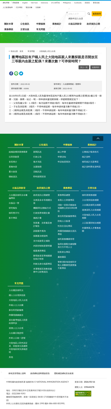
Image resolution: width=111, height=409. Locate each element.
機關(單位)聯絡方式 (42, 208)
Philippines (67, 3)
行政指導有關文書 (41, 213)
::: (1, 2)
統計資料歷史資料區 (91, 166)
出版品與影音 (75, 23)
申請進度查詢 (64, 161)
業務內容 (13, 166)
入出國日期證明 (16, 333)
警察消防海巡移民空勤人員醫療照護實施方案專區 (67, 265)
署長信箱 (96, 3)
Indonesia (44, 3)
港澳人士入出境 (16, 328)
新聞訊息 (37, 152)
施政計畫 (37, 218)
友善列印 (95, 67)
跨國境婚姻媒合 (16, 315)
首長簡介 (13, 161)
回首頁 (87, 3)
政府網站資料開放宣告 (40, 373)
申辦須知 (62, 156)
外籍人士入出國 (16, 305)
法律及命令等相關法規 (42, 201)
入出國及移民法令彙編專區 (18, 196)
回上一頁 (84, 67)
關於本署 (8, 23)
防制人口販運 (64, 221)
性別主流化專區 (65, 226)
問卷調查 (16, 3)
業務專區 (8, 29)
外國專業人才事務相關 (91, 229)
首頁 (21, 51)
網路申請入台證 (75, 18)
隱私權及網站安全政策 (64, 373)
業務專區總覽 (64, 195)
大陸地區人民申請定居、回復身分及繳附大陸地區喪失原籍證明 (18, 347)
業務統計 (56, 23)
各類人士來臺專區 (66, 200)
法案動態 (37, 166)
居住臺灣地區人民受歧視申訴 (18, 321)
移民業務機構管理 (66, 239)
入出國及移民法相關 (91, 205)
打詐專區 (19, 7)
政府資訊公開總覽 (41, 195)
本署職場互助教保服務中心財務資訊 (42, 270)
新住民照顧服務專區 (67, 216)
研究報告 (13, 208)
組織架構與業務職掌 (18, 152)
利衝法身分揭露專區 (42, 263)
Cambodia (78, 3)
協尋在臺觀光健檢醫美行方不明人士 (67, 245)
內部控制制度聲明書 (42, 245)
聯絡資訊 (13, 176)
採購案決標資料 (40, 236)
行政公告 (37, 156)
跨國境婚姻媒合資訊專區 (67, 232)
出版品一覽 (14, 203)
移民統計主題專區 (90, 161)
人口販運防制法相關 (91, 222)
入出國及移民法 (16, 290)
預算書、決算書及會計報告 (42, 224)
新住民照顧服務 (16, 310)
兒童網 (37, 7)
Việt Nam (34, 3)
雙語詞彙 (29, 7)
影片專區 (13, 218)
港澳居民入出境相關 (91, 210)
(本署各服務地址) (48, 390)
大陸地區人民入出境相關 (91, 216)
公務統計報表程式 (90, 152)
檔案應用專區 (39, 250)
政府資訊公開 (93, 23)
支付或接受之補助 (41, 241)
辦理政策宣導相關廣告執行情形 (42, 257)
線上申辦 (62, 152)
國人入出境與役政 (17, 295)
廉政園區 (62, 257)
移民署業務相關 (89, 195)
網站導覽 (6, 3)
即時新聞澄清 (39, 176)
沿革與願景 (14, 156)
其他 (11, 357)
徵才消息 (37, 161)
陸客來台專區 (64, 252)
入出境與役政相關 (90, 200)
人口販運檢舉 (8, 7)
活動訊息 (37, 171)
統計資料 (86, 156)
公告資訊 (24, 23)
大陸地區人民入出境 (47, 51)
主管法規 (24, 29)
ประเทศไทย (55, 3)
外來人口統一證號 (17, 338)
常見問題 (40, 29)
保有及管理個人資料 (17, 373)
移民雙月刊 (14, 213)
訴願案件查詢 (39, 231)
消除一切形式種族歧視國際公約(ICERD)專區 (67, 208)
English (25, 3)
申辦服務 (40, 23)
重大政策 (13, 171)
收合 (97, 138)
